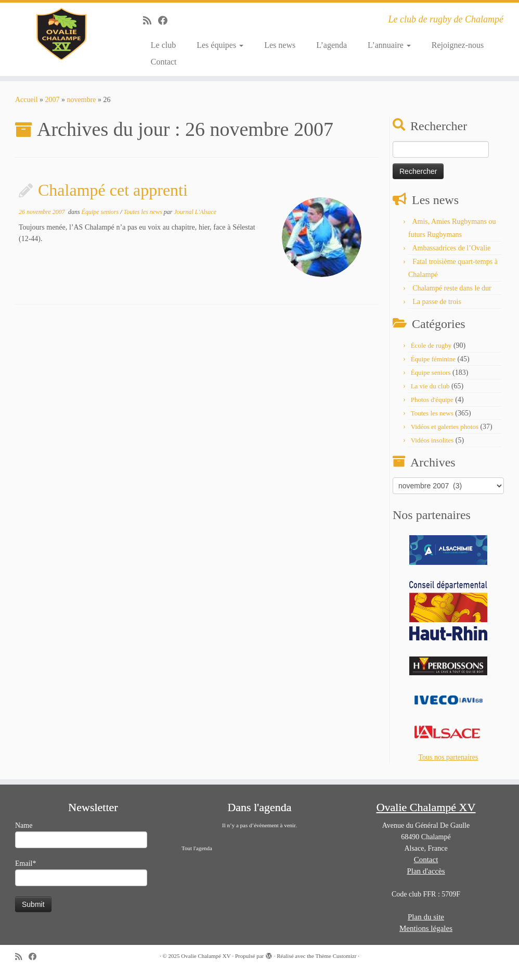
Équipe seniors (101, 212)
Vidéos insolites (432, 440)
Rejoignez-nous (458, 45)
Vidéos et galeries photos (444, 427)
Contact (164, 61)
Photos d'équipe (432, 399)
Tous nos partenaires (448, 757)
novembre (81, 100)
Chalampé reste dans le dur (451, 288)
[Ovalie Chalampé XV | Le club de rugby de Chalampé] (61, 34)
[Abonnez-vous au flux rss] (150, 21)
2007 (52, 100)
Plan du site (426, 917)
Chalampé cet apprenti (113, 190)
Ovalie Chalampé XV (205, 956)
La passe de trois (436, 302)
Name (81, 835)
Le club (163, 45)
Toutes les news (144, 212)
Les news (279, 45)
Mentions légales (425, 928)
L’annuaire (389, 45)
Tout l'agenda (196, 848)
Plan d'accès (426, 871)
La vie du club (430, 386)
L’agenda (331, 45)
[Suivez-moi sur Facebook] (166, 21)
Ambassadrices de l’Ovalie (451, 248)
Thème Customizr (335, 956)
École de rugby (431, 345)
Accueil (26, 100)
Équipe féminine (433, 359)
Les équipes (220, 45)
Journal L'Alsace (195, 212)
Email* (81, 873)
